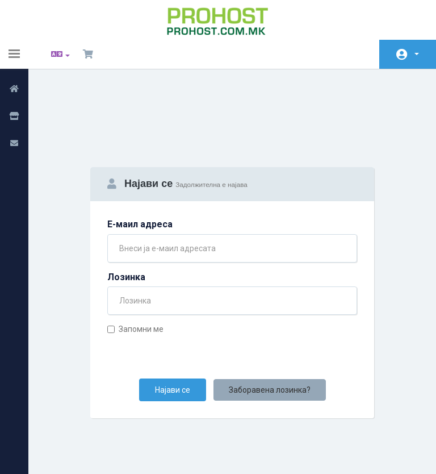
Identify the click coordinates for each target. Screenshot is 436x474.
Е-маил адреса (140, 165)
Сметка (416, 54)
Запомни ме (135, 270)
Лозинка (126, 218)
